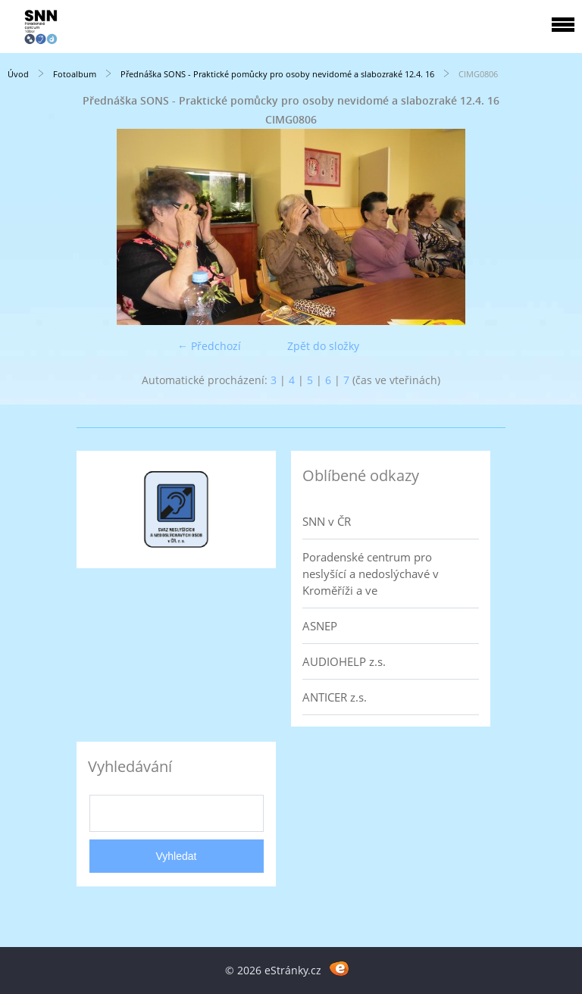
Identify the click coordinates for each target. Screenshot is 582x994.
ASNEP (319, 625)
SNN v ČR (326, 521)
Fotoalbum (74, 74)
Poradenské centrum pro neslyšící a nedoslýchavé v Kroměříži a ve (370, 573)
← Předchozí (209, 346)
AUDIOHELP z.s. (344, 661)
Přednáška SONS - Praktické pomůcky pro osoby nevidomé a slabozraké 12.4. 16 (277, 74)
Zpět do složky (323, 346)
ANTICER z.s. (334, 697)
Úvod (18, 74)
